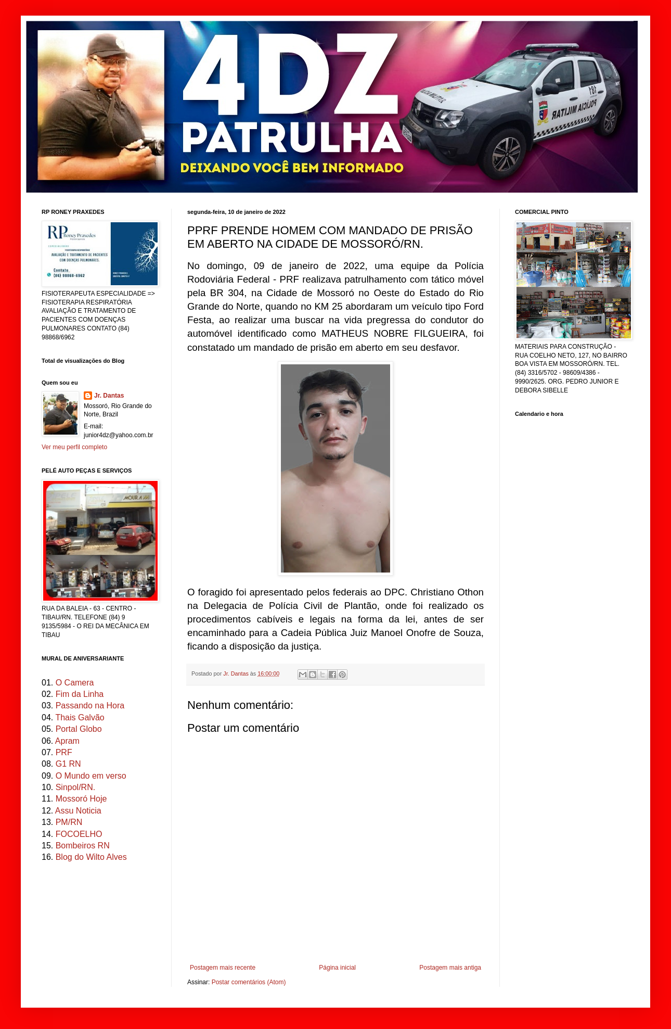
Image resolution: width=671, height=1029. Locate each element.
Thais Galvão (79, 717)
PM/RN (69, 822)
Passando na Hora (90, 705)
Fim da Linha (80, 694)
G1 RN (68, 763)
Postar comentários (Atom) (249, 982)
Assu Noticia (78, 810)
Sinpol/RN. (75, 787)
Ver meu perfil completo (74, 447)
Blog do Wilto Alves (91, 857)
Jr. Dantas (236, 673)
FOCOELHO (79, 834)
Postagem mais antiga (450, 967)
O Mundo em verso (91, 775)
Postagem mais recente (222, 967)
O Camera (75, 682)
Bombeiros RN (83, 845)
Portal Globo (79, 729)
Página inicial (337, 967)
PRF (64, 752)
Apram (67, 740)
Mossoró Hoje (81, 798)
